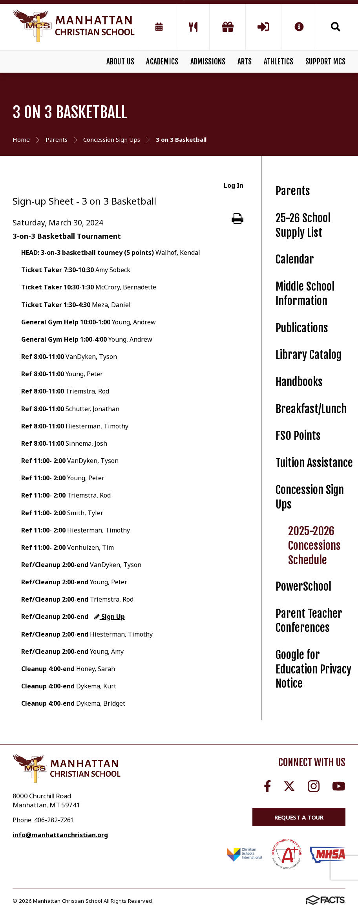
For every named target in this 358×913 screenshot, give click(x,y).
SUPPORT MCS (325, 61)
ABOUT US (120, 61)
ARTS (244, 61)
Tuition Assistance (314, 463)
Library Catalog (309, 355)
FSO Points (298, 436)
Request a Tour (298, 817)
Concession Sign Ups (310, 497)
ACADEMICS (162, 61)
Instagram (314, 786)
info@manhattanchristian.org (60, 835)
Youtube (338, 786)
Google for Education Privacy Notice (313, 669)
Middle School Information (305, 294)
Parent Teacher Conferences (309, 621)
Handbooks (299, 382)
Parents (293, 191)
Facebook (267, 786)
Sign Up (109, 616)
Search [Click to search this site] (336, 26)
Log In (233, 185)
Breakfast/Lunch (311, 409)
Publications (302, 328)
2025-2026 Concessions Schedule (314, 545)
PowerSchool (303, 586)
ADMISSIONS (208, 61)
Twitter (289, 786)
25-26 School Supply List (303, 225)
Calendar (295, 259)
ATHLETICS (279, 61)
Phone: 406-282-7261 (43, 820)
